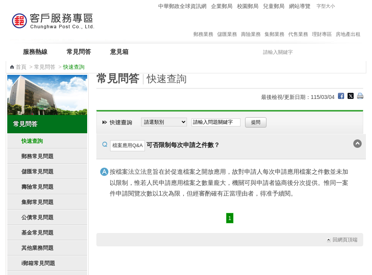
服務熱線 (35, 52)
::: (151, 6)
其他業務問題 (37, 248)
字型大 (356, 6)
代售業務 (298, 26)
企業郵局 (221, 6)
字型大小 (326, 6)
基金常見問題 (37, 233)
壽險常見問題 (37, 187)
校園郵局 (247, 6)
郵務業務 (203, 26)
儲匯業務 (227, 26)
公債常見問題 (37, 217)
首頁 (21, 67)
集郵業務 (274, 26)
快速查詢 (32, 141)
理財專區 (322, 26)
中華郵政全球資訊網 (182, 6)
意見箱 (119, 52)
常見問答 (79, 52)
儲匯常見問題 (37, 171)
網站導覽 (299, 6)
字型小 (341, 6)
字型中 (348, 6)
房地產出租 (348, 26)
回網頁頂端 (345, 240)
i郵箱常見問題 (38, 263)
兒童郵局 (273, 6)
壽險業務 (251, 26)
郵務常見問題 (37, 156)
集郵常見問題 (37, 202)
